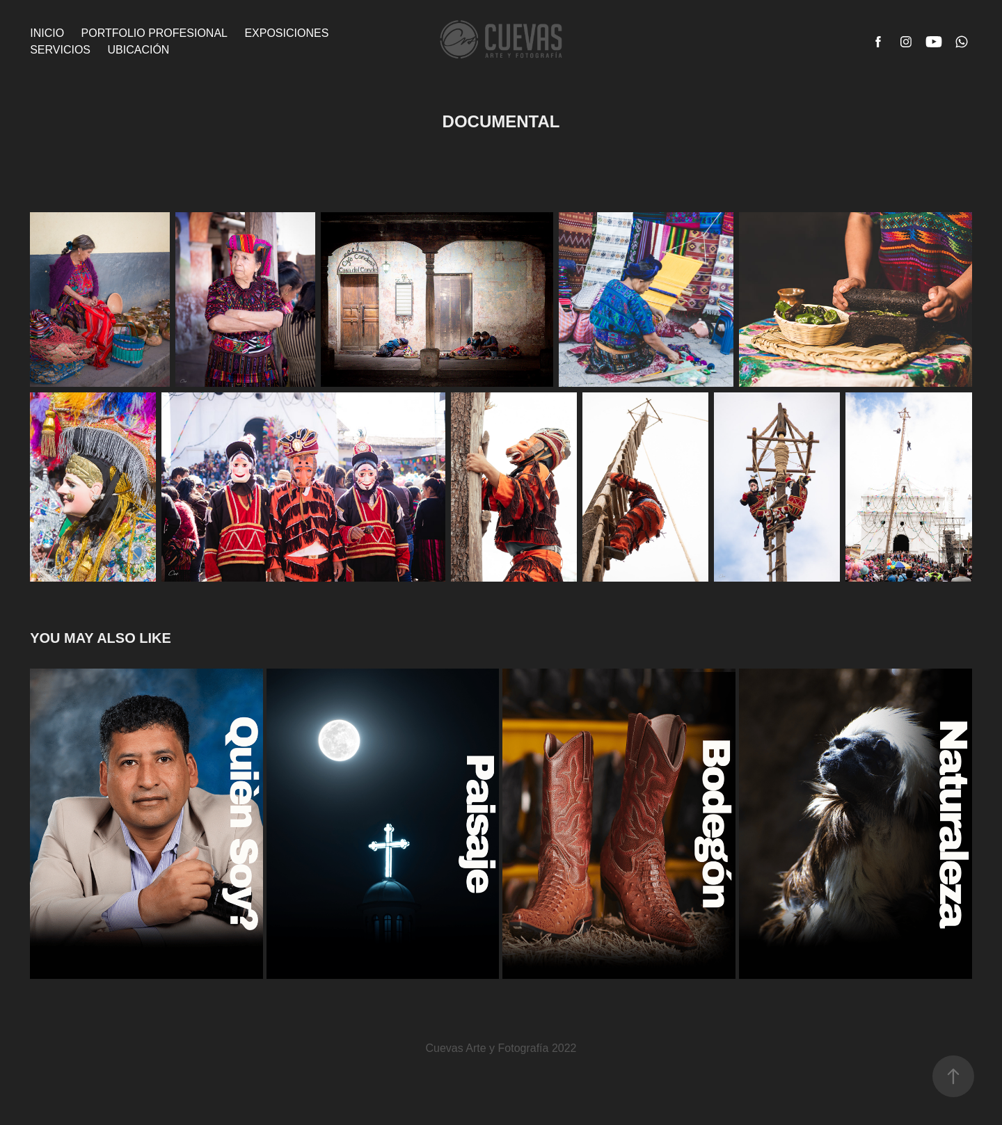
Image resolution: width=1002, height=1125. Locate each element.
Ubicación (138, 50)
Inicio (47, 33)
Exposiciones (286, 33)
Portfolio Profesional (154, 33)
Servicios (60, 50)
